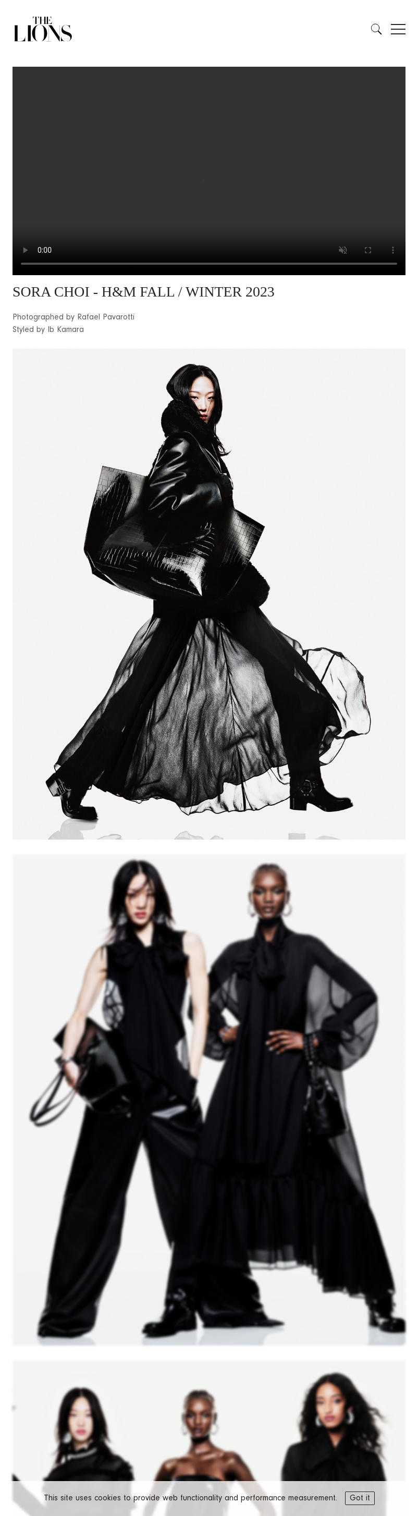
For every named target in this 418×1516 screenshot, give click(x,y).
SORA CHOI (51, 292)
